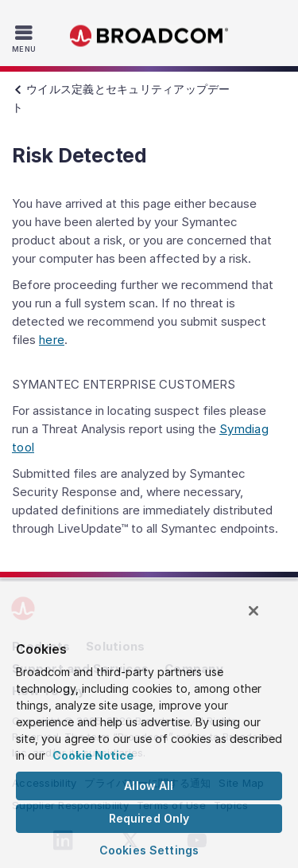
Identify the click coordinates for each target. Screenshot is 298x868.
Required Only (149, 818)
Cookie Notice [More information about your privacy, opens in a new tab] (93, 755)
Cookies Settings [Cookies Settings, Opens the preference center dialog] (149, 850)
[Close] (253, 610)
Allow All (148, 785)
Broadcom (149, 36)
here (51, 339)
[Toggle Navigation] (26, 38)
